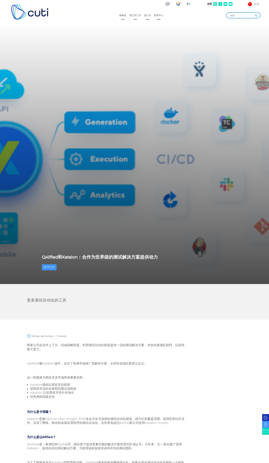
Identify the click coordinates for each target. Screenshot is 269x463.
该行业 (147, 15)
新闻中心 (158, 15)
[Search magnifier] (256, 15)
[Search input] (241, 15)
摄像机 (122, 15)
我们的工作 (135, 15)
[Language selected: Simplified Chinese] (253, 4)
